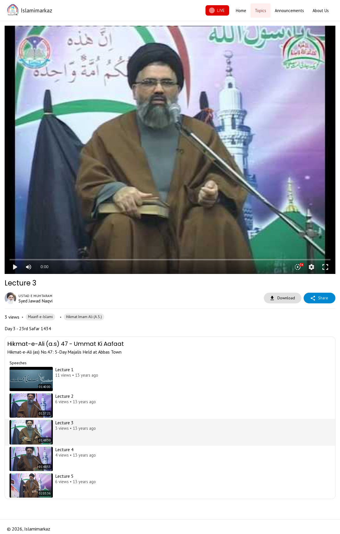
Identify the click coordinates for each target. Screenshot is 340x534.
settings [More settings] (311, 267)
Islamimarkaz (36, 10)
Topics (260, 10)
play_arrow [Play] (15, 267)
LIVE (217, 10)
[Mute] (29, 267)
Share (319, 298)
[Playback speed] (297, 267)
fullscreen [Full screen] (325, 267)
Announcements (289, 10)
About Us (320, 10)
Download (282, 298)
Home (241, 10)
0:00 (44, 266)
